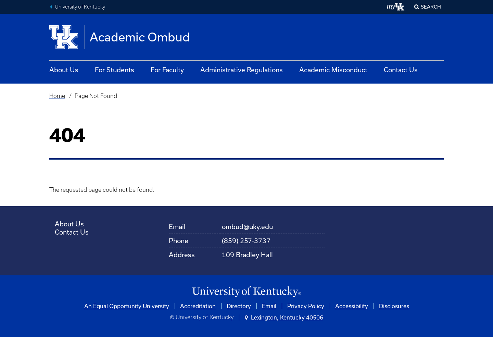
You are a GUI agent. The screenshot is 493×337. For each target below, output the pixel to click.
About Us (63, 70)
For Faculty (167, 70)
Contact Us (401, 70)
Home (57, 96)
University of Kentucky (80, 7)
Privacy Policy (305, 306)
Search (431, 7)
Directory (239, 306)
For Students (114, 70)
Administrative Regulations (241, 70)
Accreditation (198, 306)
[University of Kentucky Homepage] (246, 292)
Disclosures (394, 306)
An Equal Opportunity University (126, 306)
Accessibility (351, 306)
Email (269, 306)
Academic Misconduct (333, 70)
